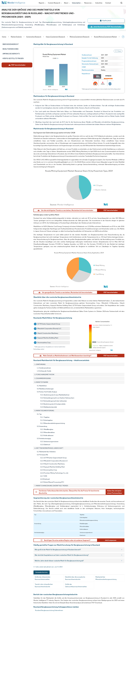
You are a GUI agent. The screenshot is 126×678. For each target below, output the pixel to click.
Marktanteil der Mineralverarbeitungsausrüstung (105, 578)
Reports (42, 3)
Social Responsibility (27, 636)
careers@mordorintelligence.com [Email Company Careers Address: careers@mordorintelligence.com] (80, 632)
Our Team (23, 627)
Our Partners (24, 631)
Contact (108, 3)
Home (4, 623)
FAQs (22, 640)
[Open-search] (121, 3)
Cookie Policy (24, 662)
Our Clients (6, 631)
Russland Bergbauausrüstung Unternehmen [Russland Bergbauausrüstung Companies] (49, 610)
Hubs (22, 653)
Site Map (23, 666)
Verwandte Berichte (41, 572)
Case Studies (24, 644)
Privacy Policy (6, 662)
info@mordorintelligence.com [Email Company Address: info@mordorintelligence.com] (51, 645)
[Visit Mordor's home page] (13, 3)
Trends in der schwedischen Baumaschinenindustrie (44, 585)
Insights (4, 644)
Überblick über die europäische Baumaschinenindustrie (75, 578)
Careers (4, 657)
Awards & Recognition (9, 640)
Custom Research (54, 3)
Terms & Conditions (27, 657)
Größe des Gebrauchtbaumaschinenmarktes (76, 585)
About (66, 3)
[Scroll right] (123, 36)
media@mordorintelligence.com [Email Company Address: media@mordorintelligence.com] (52, 652)
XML (3, 666)
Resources (88, 3)
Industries (98, 3)
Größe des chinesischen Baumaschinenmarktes (42, 578)
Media (4, 636)
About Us (5, 627)
